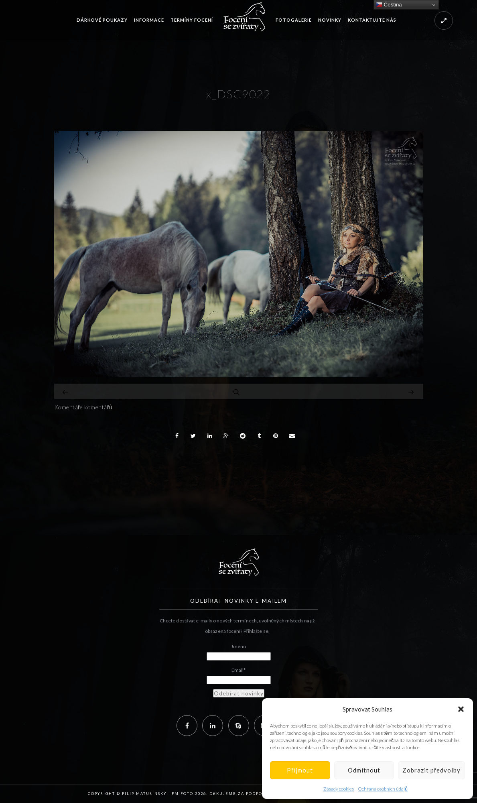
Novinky (329, 19)
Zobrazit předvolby (431, 770)
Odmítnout (364, 770)
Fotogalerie (294, 19)
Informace (149, 19)
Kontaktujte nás (372, 19)
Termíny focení (192, 19)
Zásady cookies (338, 789)
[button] (461, 709)
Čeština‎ (389, 5)
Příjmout (300, 770)
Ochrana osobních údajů (383, 789)
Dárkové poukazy (102, 19)
